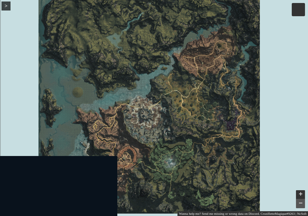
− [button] (301, 203)
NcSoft (301, 213)
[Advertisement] (58, 186)
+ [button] (301, 194)
